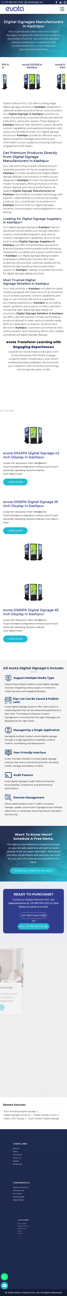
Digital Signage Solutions (17, 1115)
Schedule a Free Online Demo (33, 871)
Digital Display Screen (45, 1115)
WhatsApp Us (33, 2)
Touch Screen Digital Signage (43, 1118)
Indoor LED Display (14, 1118)
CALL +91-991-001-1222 (34, 927)
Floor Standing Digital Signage (20, 1111)
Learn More (15, 483)
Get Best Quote (34, 916)
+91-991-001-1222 (12, 2)
